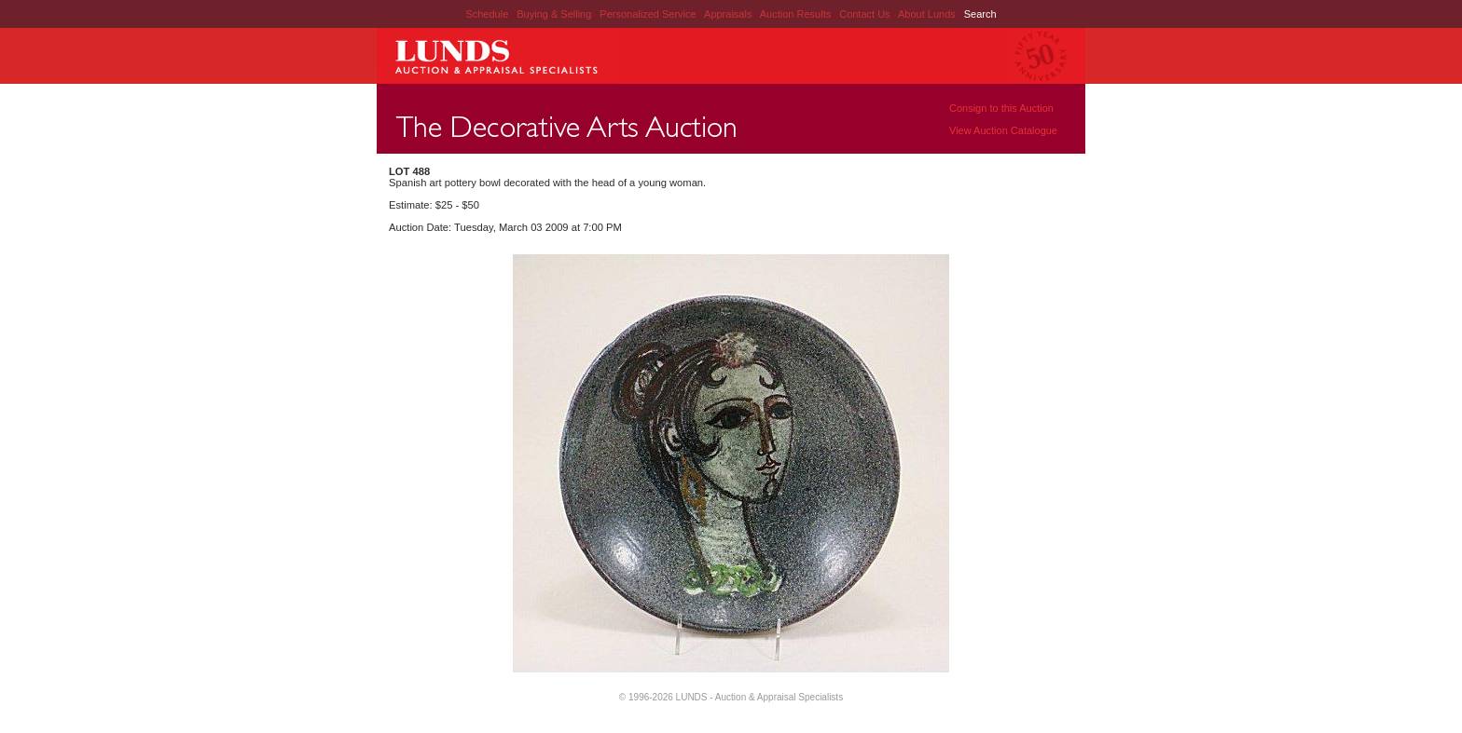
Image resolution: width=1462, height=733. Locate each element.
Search (980, 14)
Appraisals (729, 14)
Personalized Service (649, 14)
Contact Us (864, 14)
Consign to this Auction (1001, 108)
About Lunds (928, 14)
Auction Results (797, 14)
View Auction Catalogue (1003, 130)
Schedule (486, 14)
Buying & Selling (555, 14)
